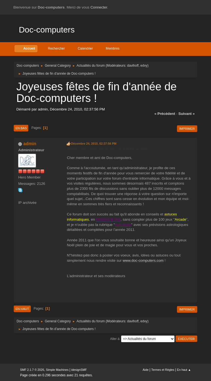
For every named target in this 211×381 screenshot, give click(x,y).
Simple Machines (57, 369)
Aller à (115, 339)
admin (29, 143)
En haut (22, 308)
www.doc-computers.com (143, 260)
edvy (143, 65)
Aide (146, 369)
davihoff (133, 65)
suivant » (186, 114)
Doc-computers (46, 29)
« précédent (164, 114)
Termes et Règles (162, 369)
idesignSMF (79, 369)
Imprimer (187, 128)
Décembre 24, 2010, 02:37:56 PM (93, 143)
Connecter (98, 7)
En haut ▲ (184, 369)
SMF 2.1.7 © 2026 (32, 369)
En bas (21, 128)
